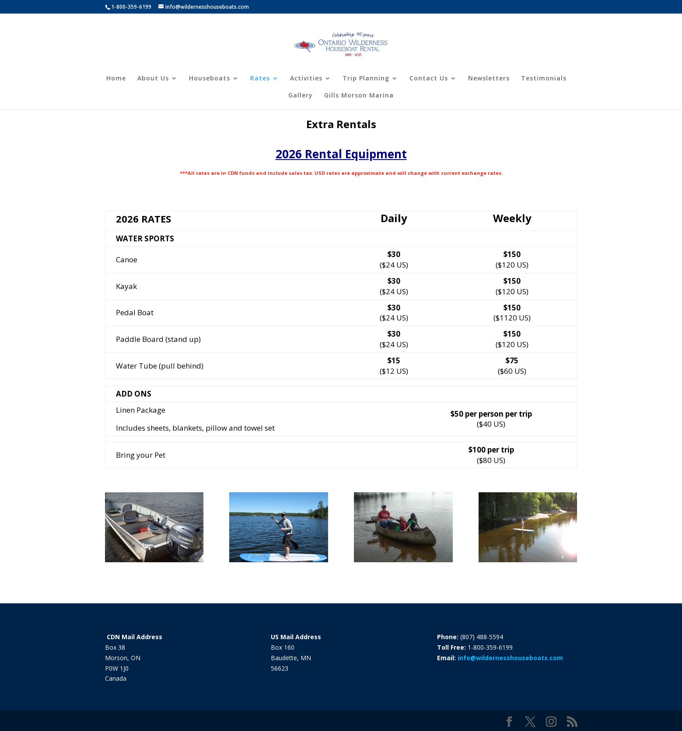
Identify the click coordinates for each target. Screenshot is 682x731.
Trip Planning (366, 78)
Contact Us (428, 78)
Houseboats (209, 78)
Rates (260, 78)
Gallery (300, 95)
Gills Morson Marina (359, 95)
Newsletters (489, 78)
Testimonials (544, 78)
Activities (306, 78)
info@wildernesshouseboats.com (510, 658)
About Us (153, 78)
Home (116, 78)
